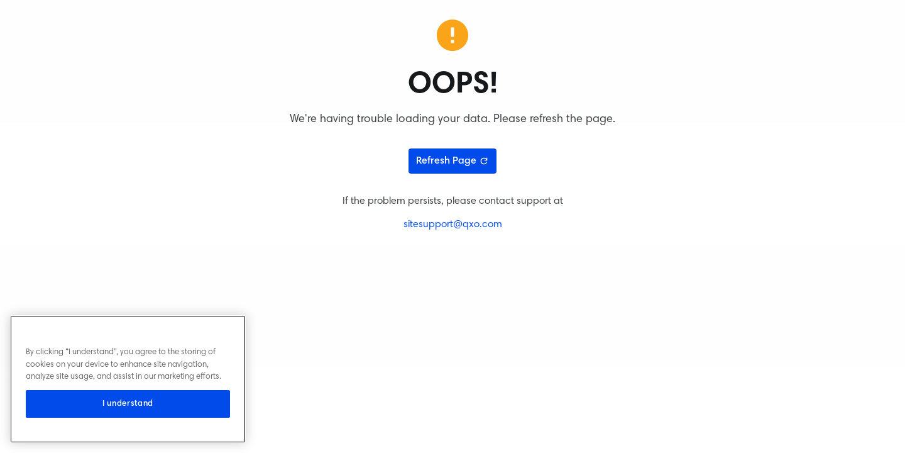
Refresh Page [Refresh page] (452, 161)
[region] (128, 379)
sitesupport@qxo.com (452, 225)
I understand (127, 404)
